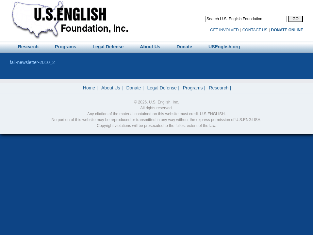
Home (89, 87)
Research (218, 87)
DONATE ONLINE (287, 30)
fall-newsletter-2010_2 (32, 62)
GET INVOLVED (224, 30)
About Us (110, 87)
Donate (133, 87)
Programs (193, 87)
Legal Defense (162, 87)
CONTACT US (255, 30)
